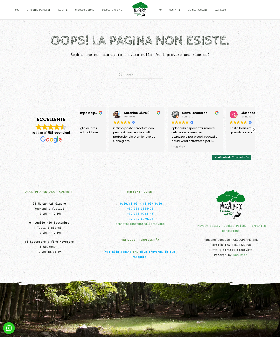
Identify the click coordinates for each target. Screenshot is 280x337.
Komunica (240, 255)
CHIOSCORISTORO (84, 9)
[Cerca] (140, 75)
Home (16, 9)
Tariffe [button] (62, 9)
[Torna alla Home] (140, 9)
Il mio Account (197, 9)
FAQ (160, 9)
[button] (253, 130)
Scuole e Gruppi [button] (112, 9)
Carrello (220, 9)
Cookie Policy (235, 226)
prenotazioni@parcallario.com (140, 224)
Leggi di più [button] (161, 146)
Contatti (174, 9)
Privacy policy (208, 226)
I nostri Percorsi (38, 9)
